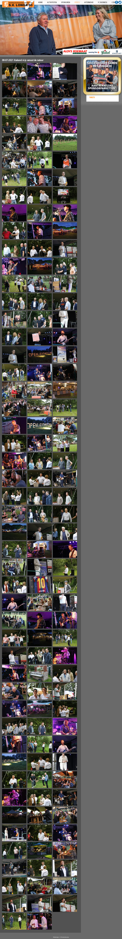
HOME (40, 2)
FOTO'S (77, 2)
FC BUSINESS (102, 2)
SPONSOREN (65, 2)
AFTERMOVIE (88, 2)
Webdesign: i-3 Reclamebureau (61, 937)
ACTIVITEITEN (52, 2)
